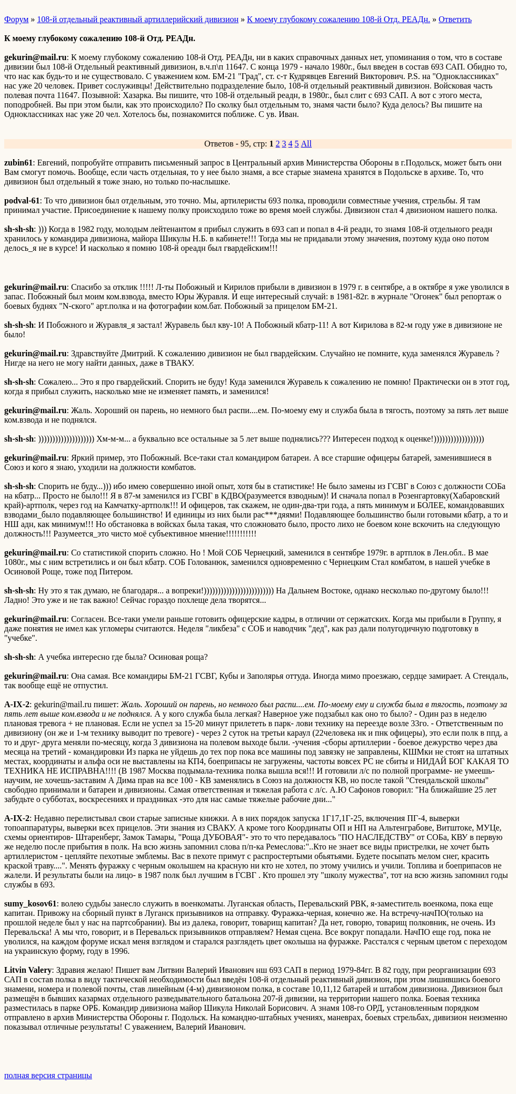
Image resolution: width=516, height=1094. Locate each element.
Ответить (455, 19)
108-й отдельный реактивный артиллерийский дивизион (138, 19)
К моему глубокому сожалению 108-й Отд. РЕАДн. (338, 19)
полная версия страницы (48, 1075)
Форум (16, 19)
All (306, 143)
